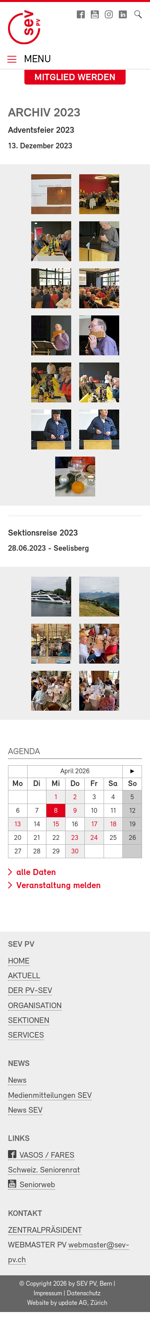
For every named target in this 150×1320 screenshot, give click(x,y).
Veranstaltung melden (57, 886)
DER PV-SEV (30, 991)
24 (94, 838)
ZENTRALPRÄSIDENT (45, 1230)
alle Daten (35, 872)
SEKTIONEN (28, 1021)
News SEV (25, 1110)
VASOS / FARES (47, 1155)
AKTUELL (24, 976)
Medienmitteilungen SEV (50, 1095)
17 (94, 824)
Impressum (48, 1293)
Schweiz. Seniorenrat (44, 1170)
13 (17, 824)
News (17, 1080)
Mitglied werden (75, 78)
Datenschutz (83, 1293)
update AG (72, 1303)
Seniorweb (37, 1185)
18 (113, 824)
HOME (19, 961)
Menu (36, 60)
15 (56, 824)
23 (74, 838)
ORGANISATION (35, 1006)
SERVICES (26, 1035)
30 (74, 851)
